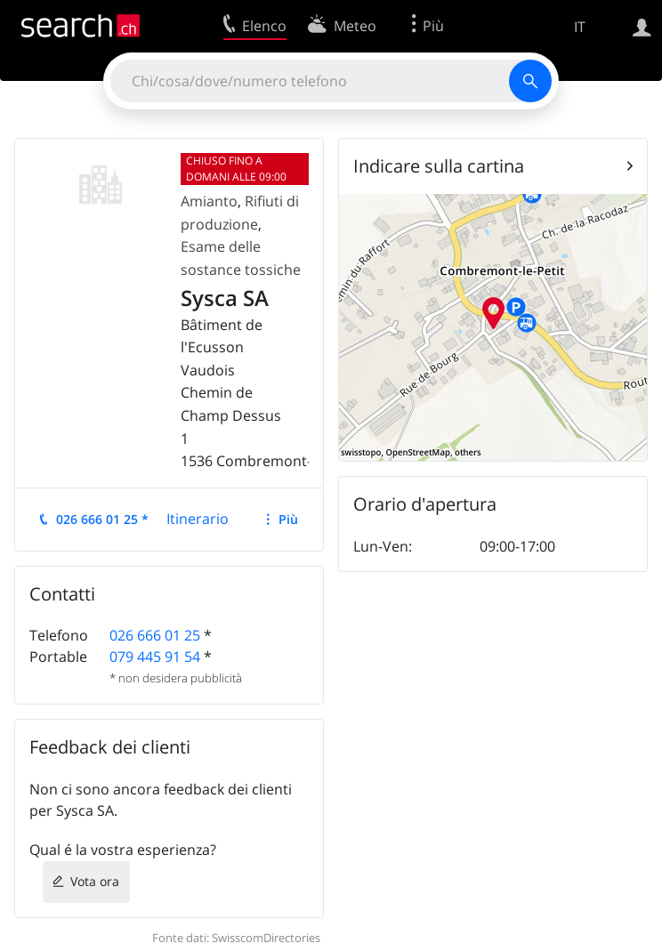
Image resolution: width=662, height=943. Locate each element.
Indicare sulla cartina (438, 166)
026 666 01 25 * (102, 519)
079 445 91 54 (154, 656)
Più (288, 519)
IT (579, 26)
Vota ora (94, 881)
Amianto (209, 201)
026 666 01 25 (154, 635)
